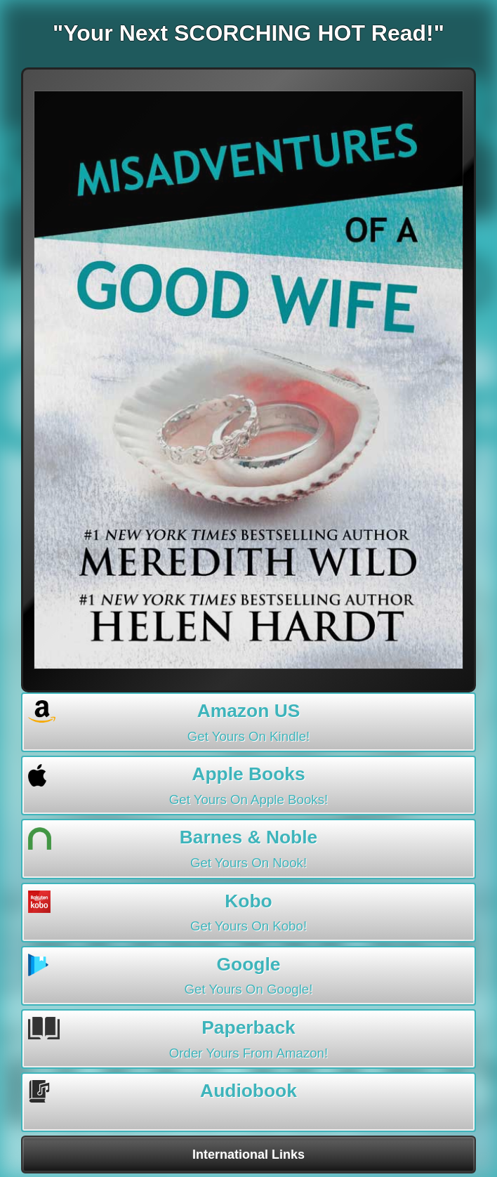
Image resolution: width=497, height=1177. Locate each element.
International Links (248, 1155)
